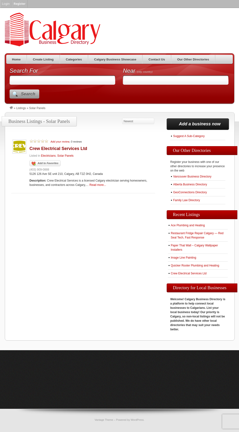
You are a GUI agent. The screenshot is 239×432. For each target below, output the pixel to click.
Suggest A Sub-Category (189, 136)
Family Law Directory (186, 200)
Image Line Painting (183, 257)
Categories (74, 59)
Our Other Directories (193, 59)
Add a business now (200, 124)
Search (28, 94)
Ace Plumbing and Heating (188, 225)
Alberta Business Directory (190, 184)
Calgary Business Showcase (115, 59)
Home (16, 59)
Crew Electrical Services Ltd (58, 148)
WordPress (137, 419)
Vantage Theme (104, 419)
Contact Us (156, 59)
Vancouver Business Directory (192, 176)
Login (6, 4)
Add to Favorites (45, 164)
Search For (24, 70)
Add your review (60, 141)
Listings (21, 108)
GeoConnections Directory (190, 192)
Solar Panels (65, 155)
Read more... (98, 185)
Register (19, 4)
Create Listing (43, 59)
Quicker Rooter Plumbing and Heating (195, 265)
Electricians (48, 155)
